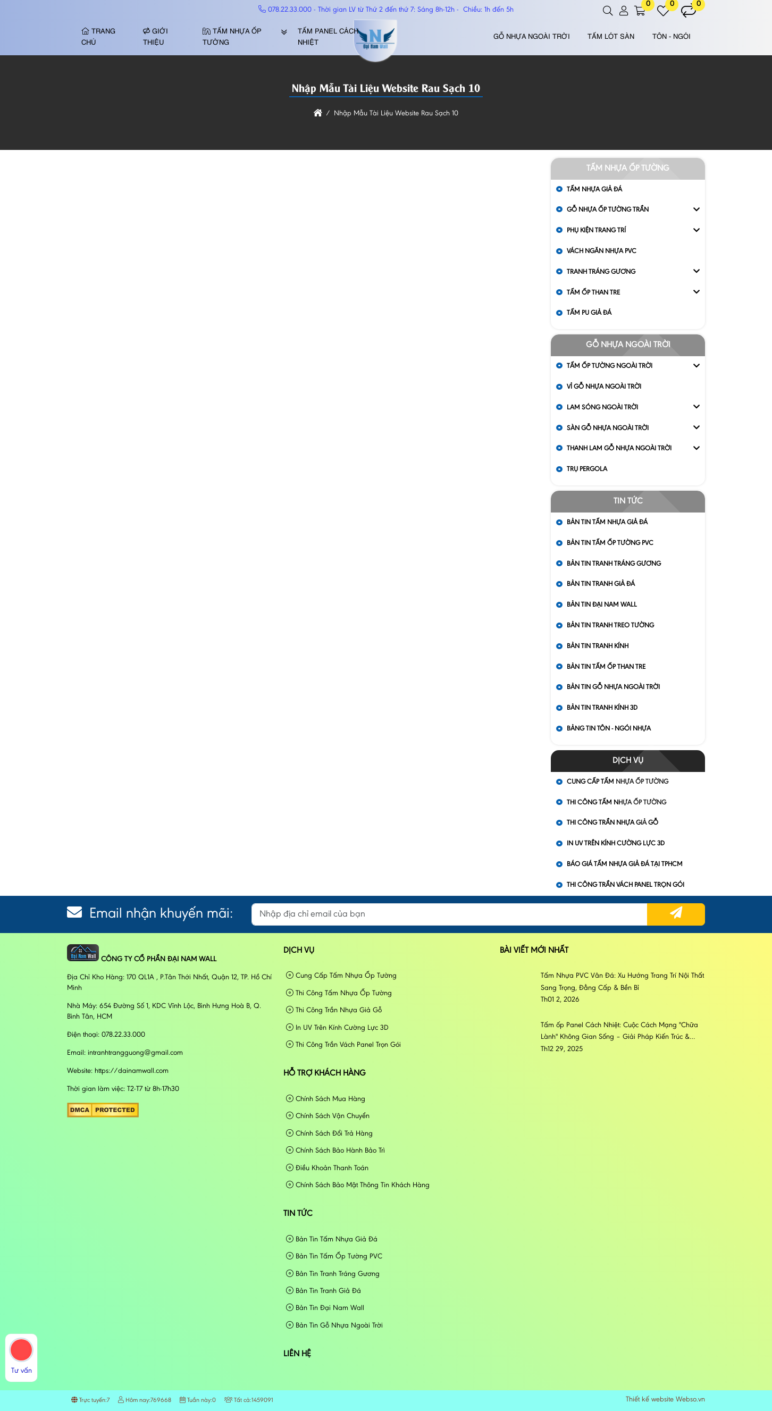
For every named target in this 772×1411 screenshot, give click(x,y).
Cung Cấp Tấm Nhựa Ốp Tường (341, 976)
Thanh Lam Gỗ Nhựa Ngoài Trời (619, 448)
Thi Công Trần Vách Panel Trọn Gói (625, 884)
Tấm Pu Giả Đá (589, 312)
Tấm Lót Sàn (611, 36)
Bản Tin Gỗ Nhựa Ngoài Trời (613, 687)
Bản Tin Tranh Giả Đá (601, 584)
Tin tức (628, 501)
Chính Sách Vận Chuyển (328, 1116)
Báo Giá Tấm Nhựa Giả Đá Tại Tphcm (625, 864)
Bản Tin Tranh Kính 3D (602, 707)
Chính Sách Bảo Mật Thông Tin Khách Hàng (358, 1185)
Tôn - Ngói (671, 36)
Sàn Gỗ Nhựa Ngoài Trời (608, 428)
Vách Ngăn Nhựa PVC (601, 251)
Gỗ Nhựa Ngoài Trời (531, 36)
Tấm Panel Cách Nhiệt (328, 37)
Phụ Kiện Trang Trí (596, 230)
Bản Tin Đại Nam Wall (602, 604)
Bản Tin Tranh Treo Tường (610, 625)
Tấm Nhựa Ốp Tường (232, 37)
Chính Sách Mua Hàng (325, 1099)
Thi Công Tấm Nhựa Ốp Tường (339, 993)
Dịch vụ (627, 761)
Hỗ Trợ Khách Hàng (324, 1073)
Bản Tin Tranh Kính (597, 646)
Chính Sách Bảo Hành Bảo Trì (335, 1151)
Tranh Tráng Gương (601, 271)
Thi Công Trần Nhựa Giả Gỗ (612, 822)
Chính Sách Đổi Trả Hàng (329, 1134)
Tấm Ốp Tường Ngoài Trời (609, 366)
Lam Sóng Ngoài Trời (602, 407)
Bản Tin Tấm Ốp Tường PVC (610, 543)
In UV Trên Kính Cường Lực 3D (616, 843)
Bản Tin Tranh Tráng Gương (614, 563)
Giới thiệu (155, 37)
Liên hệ (297, 1354)
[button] (608, 11)
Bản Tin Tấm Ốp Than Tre (606, 666)
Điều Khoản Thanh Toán (327, 1168)
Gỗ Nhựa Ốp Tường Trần (608, 209)
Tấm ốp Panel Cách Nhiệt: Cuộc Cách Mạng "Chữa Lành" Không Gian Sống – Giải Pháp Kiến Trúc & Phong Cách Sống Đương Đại (619, 1033)
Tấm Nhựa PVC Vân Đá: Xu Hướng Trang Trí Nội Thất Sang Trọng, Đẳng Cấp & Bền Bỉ (622, 982)
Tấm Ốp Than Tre (593, 292)
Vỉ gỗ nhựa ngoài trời (604, 386)
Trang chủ (98, 37)
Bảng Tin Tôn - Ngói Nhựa (609, 728)
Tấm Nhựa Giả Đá (594, 189)
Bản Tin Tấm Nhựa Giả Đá (607, 522)
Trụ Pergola (587, 469)
